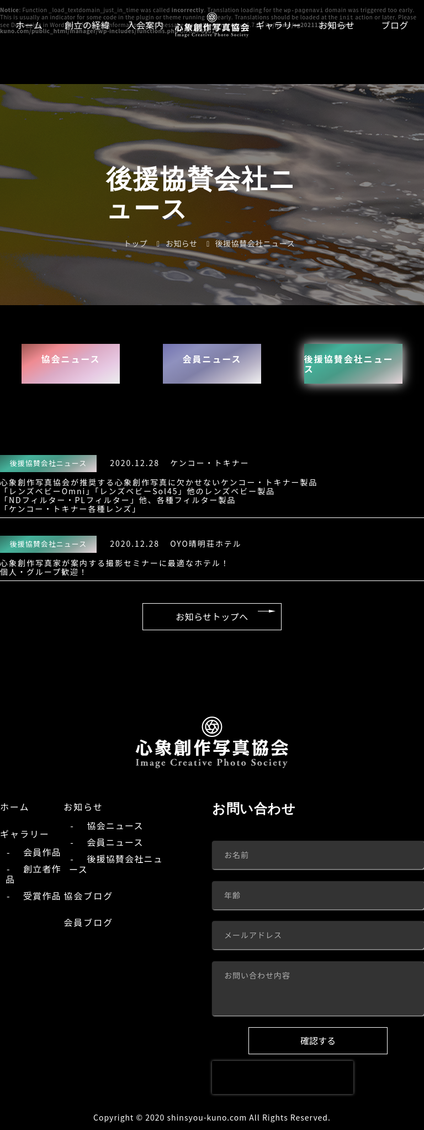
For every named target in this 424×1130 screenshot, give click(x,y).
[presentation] (282, 1077)
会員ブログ (88, 923)
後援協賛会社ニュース (352, 362)
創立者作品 (33, 874)
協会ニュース (70, 357)
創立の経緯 (87, 25)
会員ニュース (211, 357)
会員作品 (42, 852)
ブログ (395, 25)
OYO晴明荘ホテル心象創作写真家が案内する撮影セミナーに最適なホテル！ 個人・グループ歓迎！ (121, 555)
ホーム (29, 25)
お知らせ (337, 25)
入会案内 (145, 25)
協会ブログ (88, 896)
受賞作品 (42, 896)
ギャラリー (278, 25)
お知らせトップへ (212, 615)
